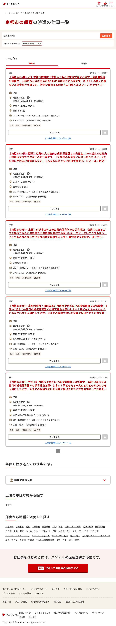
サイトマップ (98, 612)
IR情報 (22, 617)
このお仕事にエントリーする (58, 138)
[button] (99, 4)
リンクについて (81, 612)
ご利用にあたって (43, 612)
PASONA (11, 4)
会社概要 (33, 617)
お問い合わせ (25, 612)
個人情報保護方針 (62, 612)
